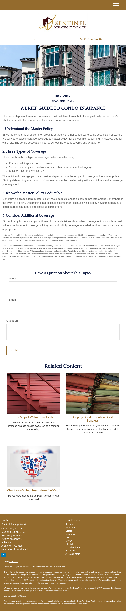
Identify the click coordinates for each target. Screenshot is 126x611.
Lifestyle (69, 544)
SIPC (82, 601)
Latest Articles (72, 547)
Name (12, 278)
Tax (67, 537)
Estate (68, 531)
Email (12, 299)
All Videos (70, 550)
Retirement (71, 524)
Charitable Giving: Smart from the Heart (33, 490)
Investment (71, 527)
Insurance (70, 534)
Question (12, 320)
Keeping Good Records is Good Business (92, 419)
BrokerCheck (61, 567)
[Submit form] (14, 350)
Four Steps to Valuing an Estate (33, 417)
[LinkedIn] (34, 39)
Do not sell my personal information (57, 591)
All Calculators (72, 554)
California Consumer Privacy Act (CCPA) (86, 588)
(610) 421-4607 (91, 39)
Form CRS (13, 562)
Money (68, 540)
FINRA (77, 601)
